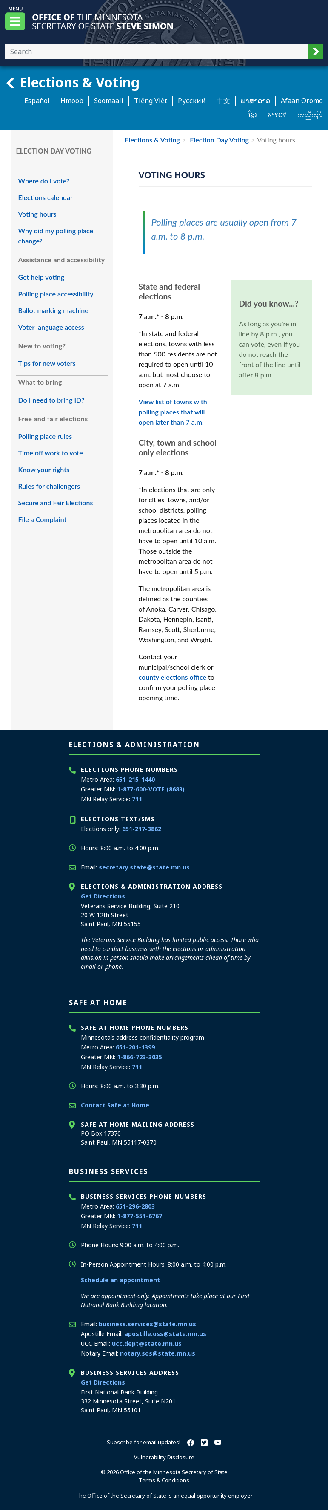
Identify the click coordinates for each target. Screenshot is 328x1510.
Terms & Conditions (164, 1480)
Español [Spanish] (37, 100)
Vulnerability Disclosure (164, 1457)
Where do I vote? (44, 181)
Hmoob (71, 100)
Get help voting (41, 277)
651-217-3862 (141, 829)
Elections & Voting (72, 82)
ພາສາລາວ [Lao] (255, 100)
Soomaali (108, 100)
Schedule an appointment (120, 1280)
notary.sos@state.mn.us (157, 1353)
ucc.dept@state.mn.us (147, 1343)
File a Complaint (42, 519)
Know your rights (43, 469)
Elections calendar (45, 197)
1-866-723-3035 (139, 1057)
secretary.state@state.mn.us (144, 867)
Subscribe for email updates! (143, 1442)
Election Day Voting (218, 140)
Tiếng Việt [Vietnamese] (150, 100)
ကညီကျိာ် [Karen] (310, 114)
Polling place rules (45, 436)
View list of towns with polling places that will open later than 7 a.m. (173, 411)
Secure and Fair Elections (55, 503)
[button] (315, 51)
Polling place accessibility (56, 294)
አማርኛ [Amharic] (277, 114)
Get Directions (103, 896)
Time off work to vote (50, 453)
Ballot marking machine (53, 310)
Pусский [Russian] (192, 100)
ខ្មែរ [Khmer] (252, 114)
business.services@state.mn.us (147, 1324)
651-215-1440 (135, 779)
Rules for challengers (49, 486)
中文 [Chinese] (223, 100)
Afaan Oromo (302, 100)
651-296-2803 (135, 1206)
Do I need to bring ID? (51, 400)
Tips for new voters (47, 363)
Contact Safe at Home (115, 1105)
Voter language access (51, 327)
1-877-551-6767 (139, 1216)
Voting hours (37, 214)
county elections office (173, 677)
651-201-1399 (135, 1047)
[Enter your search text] (156, 51)
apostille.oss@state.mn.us (165, 1334)
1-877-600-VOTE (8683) (151, 789)
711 (137, 799)
